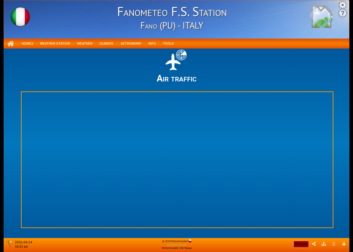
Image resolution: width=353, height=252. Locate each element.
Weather (85, 44)
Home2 (27, 44)
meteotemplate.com (176, 244)
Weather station (55, 44)
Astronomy (131, 44)
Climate (106, 44)
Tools (168, 44)
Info (152, 44)
